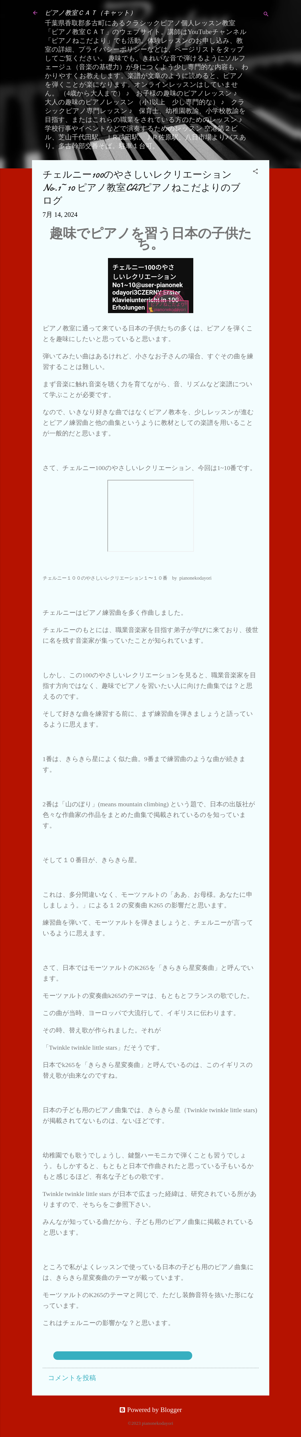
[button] (255, 172)
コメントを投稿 (72, 1377)
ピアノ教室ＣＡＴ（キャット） (90, 12)
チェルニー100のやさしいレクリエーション (123, 1355)
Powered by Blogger (150, 1409)
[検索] (266, 14)
